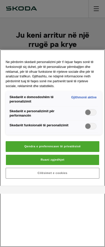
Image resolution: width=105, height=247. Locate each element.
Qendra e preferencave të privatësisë (52, 146)
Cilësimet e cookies (52, 172)
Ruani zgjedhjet (52, 159)
